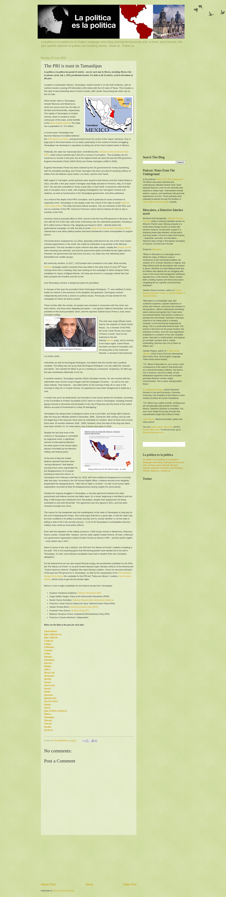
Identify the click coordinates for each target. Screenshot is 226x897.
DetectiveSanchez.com (153, 432)
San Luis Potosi (51, 701)
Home (89, 884)
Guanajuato (49, 660)
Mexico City (49, 673)
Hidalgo (47, 666)
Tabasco (47, 714)
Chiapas (47, 644)
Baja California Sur (53, 634)
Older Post (130, 884)
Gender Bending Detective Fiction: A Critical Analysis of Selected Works (164, 293)
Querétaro (48, 695)
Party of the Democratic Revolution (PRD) (111, 228)
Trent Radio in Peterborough (155, 202)
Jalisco (47, 669)
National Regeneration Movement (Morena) (93, 600)
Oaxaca (47, 688)
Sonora (47, 708)
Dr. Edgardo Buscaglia (153, 389)
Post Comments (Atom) (63, 890)
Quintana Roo (50, 698)
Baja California (51, 637)
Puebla (47, 692)
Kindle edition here (151, 429)
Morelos (47, 679)
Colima (47, 653)
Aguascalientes (50, 631)
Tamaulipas (49, 717)
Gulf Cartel (53, 139)
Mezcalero (156, 249)
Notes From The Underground (169, 179)
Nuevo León (49, 685)
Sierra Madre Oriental (60, 123)
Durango (48, 657)
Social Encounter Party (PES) (84, 607)
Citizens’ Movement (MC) (89, 593)
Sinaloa (47, 704)
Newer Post (48, 884)
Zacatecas (48, 730)
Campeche (48, 641)
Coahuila (48, 650)
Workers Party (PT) (80, 610)
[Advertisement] (88, 858)
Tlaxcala (48, 720)
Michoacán (49, 676)
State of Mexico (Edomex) (55, 711)
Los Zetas (63, 139)
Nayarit (47, 682)
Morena (47, 267)
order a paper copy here (161, 427)
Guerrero (48, 663)
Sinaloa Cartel (124, 247)
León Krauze (148, 419)
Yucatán (47, 727)
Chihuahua (49, 647)
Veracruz (48, 723)
